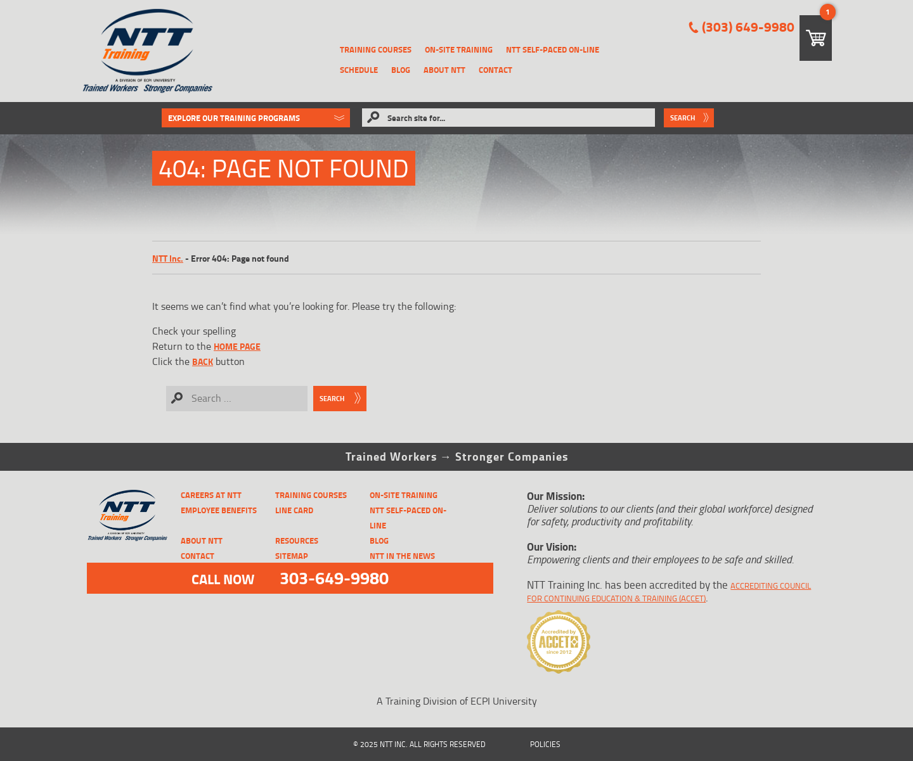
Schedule (359, 69)
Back (202, 361)
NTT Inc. (167, 258)
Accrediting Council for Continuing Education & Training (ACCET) (669, 591)
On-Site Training (459, 49)
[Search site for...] (508, 117)
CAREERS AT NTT (211, 495)
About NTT (444, 69)
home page (237, 346)
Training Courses (375, 49)
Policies (545, 744)
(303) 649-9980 (748, 27)
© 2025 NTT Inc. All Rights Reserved (419, 744)
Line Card (294, 510)
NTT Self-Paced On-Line (552, 49)
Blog (400, 69)
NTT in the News (402, 555)
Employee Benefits (219, 510)
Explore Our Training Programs (234, 118)
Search (682, 118)
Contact (495, 69)
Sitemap (291, 555)
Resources (296, 540)
